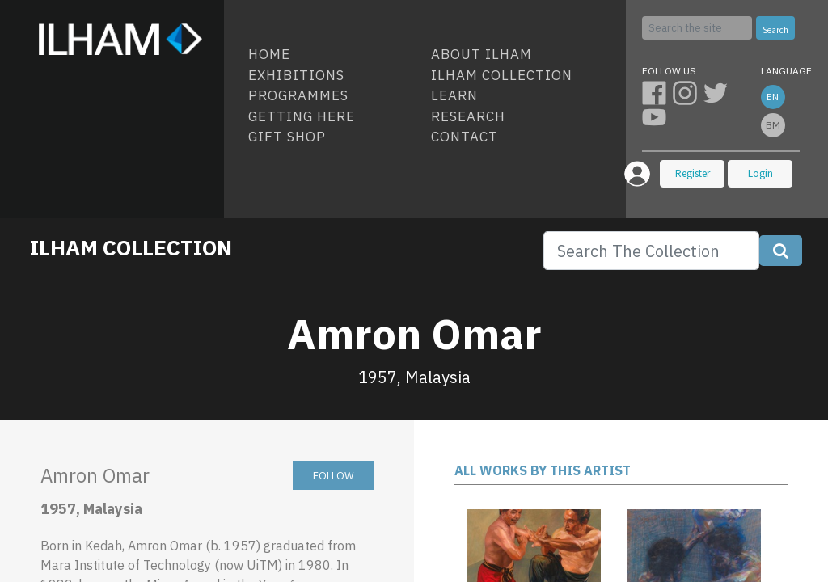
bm (773, 125)
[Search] (697, 28)
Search (775, 30)
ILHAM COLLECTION (131, 247)
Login (760, 173)
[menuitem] (333, 54)
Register (692, 173)
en (773, 97)
